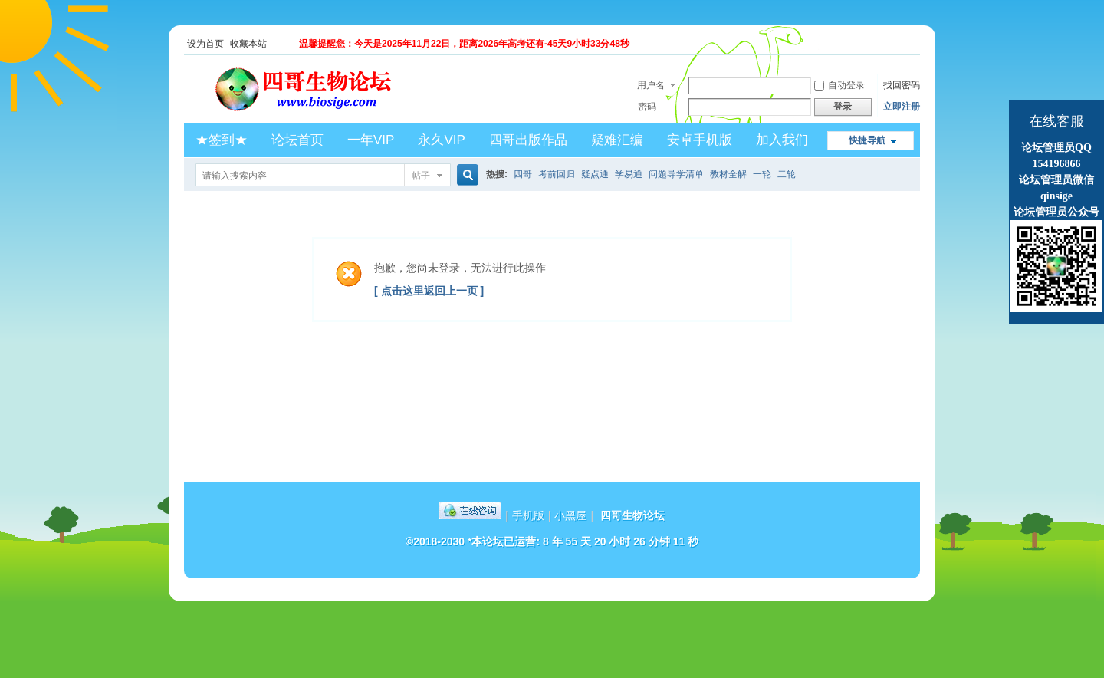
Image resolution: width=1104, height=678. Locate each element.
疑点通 (595, 174)
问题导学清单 (676, 174)
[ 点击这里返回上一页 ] (429, 291)
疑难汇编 (617, 140)
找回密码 (901, 85)
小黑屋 (570, 515)
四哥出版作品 (528, 140)
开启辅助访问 (916, 44)
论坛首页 (297, 140)
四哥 (523, 174)
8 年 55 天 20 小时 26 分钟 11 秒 (620, 541)
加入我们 (782, 140)
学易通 (628, 174)
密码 (647, 106)
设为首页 (205, 43)
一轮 (762, 174)
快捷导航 (867, 140)
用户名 (651, 85)
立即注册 (901, 106)
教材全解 (728, 174)
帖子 (421, 175)
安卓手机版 (699, 140)
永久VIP (441, 140)
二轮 (786, 174)
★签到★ (222, 140)
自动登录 (839, 85)
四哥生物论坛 (632, 515)
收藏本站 (248, 43)
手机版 (528, 515)
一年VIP (370, 140)
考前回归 (556, 174)
